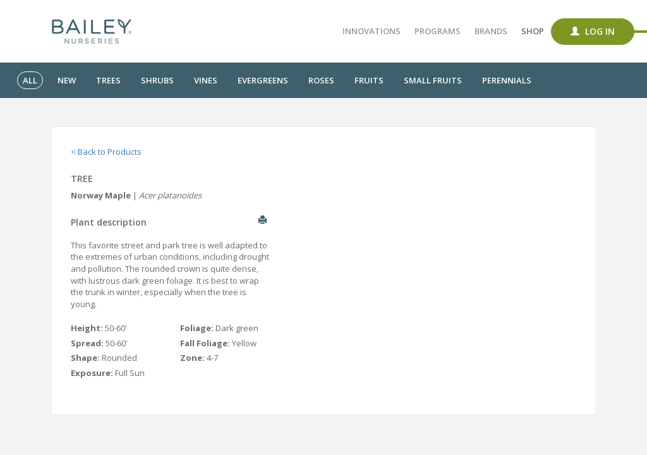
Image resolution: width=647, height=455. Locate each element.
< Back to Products (106, 151)
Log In (593, 31)
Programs (437, 31)
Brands (491, 31)
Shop (532, 31)
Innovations (371, 31)
